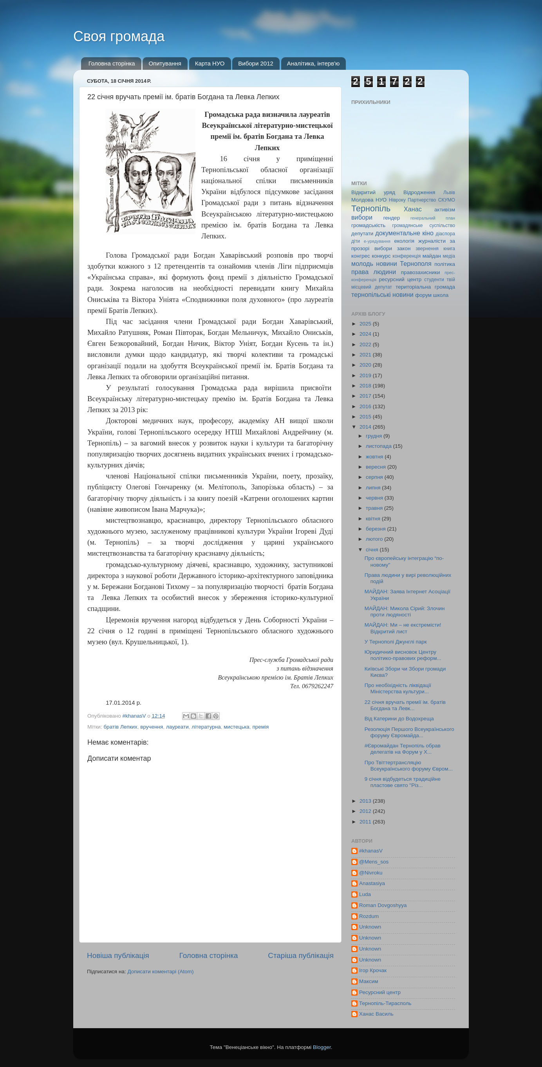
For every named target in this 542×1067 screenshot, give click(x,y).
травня (375, 508)
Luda (365, 894)
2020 (366, 365)
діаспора (445, 233)
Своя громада (118, 36)
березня (376, 529)
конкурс (381, 256)
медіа (449, 256)
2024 (366, 334)
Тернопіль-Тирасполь (385, 1003)
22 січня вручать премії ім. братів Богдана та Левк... (405, 705)
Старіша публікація (301, 955)
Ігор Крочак (373, 970)
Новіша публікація (118, 955)
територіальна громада (425, 287)
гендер (391, 218)
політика (444, 264)
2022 (366, 344)
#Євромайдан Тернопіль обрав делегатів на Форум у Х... (403, 749)
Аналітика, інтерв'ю (313, 63)
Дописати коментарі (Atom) (160, 971)
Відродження (419, 192)
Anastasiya (372, 883)
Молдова (362, 200)
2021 (366, 355)
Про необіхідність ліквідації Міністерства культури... (398, 688)
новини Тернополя (403, 263)
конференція (406, 256)
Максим (368, 981)
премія (260, 727)
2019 (366, 375)
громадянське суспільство (423, 225)
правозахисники (420, 272)
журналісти (432, 241)
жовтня (375, 457)
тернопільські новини (382, 294)
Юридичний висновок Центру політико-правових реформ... (403, 655)
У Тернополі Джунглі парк (396, 642)
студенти (434, 279)
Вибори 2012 (255, 63)
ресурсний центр (400, 279)
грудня (374, 436)
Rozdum (369, 916)
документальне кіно (404, 232)
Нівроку (397, 200)
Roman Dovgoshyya (383, 905)
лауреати (177, 727)
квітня (374, 519)
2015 (366, 417)
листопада (379, 446)
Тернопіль (370, 208)
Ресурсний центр (380, 992)
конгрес (360, 256)
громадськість (368, 225)
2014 (366, 427)
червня (375, 498)
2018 (366, 386)
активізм (444, 210)
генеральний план (432, 218)
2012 (366, 811)
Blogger (322, 1047)
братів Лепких (120, 727)
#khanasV (371, 851)
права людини (373, 271)
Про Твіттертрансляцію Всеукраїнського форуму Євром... (409, 766)
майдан (432, 256)
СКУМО (446, 200)
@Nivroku (370, 873)
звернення (427, 248)
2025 (366, 324)
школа (441, 295)
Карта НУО (210, 63)
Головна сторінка (112, 63)
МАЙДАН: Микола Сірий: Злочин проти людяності (405, 611)
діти (355, 241)
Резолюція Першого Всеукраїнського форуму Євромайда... (409, 732)
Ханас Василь (376, 1014)
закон (404, 248)
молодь (362, 263)
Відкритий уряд (373, 192)
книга (449, 248)
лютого (375, 539)
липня (374, 488)
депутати (362, 233)
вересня (376, 467)
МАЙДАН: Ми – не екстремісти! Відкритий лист (403, 628)
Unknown (370, 927)
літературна (206, 727)
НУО (381, 200)
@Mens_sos (373, 862)
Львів (449, 192)
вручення (151, 727)
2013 (366, 801)
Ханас (413, 209)
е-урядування (377, 241)
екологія (404, 241)
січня (372, 550)
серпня (375, 477)
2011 (366, 822)
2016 (366, 406)
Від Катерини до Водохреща (399, 719)
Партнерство (422, 200)
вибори (361, 217)
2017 (366, 396)
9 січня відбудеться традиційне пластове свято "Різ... (403, 782)
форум (423, 295)
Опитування (164, 63)
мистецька (236, 727)
